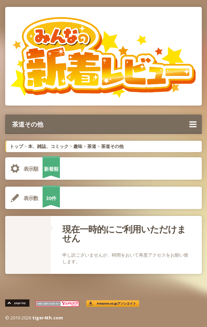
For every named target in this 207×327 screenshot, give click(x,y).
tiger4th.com (47, 318)
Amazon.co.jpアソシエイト (116, 304)
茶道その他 (104, 124)
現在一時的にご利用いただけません (124, 233)
